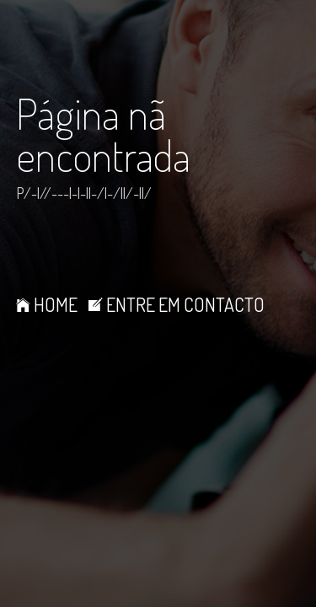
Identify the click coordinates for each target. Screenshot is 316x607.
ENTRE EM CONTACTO (176, 304)
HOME (47, 304)
